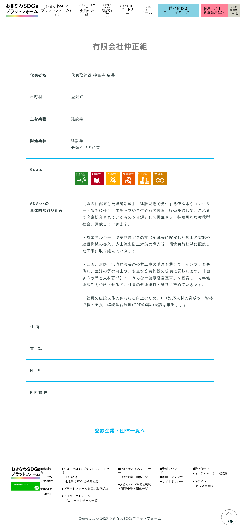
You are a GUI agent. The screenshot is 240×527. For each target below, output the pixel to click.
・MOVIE (46, 494)
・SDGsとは (70, 477)
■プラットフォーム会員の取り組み (85, 488)
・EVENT (46, 481)
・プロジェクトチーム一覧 (80, 500)
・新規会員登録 (202, 485)
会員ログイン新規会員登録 (214, 10)
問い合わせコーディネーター (179, 10)
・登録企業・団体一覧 (133, 477)
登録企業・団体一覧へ (120, 430)
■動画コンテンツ (171, 477)
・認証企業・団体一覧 (133, 488)
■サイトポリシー (171, 481)
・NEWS (46, 477)
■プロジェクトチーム (76, 496)
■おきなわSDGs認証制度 (134, 484)
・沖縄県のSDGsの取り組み (80, 481)
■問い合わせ (200, 468)
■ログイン (199, 481)
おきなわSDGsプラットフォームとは (57, 10)
